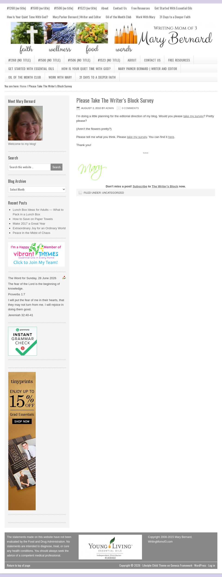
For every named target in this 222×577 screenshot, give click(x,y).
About (104, 8)
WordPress (200, 565)
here (171, 137)
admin (109, 108)
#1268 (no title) (16, 8)
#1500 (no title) (40, 8)
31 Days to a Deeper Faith (175, 16)
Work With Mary (145, 16)
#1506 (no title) (63, 8)
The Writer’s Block (165, 186)
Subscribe (140, 186)
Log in (211, 565)
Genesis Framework (181, 565)
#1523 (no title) (87, 8)
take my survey (193, 116)
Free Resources (140, 8)
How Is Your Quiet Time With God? (27, 16)
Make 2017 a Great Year (29, 223)
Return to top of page (18, 565)
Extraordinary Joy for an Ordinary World (39, 228)
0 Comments (130, 108)
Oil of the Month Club (118, 16)
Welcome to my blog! (22, 144)
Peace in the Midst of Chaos (31, 233)
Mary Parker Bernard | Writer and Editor (77, 16)
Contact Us (120, 8)
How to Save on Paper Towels (33, 219)
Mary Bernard (111, 38)
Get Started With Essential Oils (173, 8)
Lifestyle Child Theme (154, 565)
